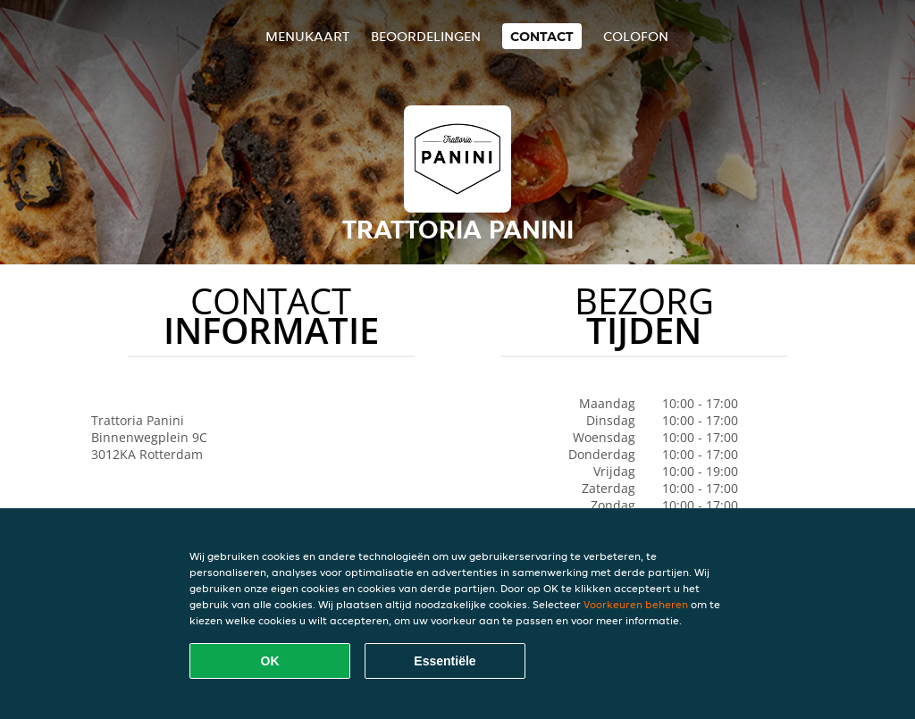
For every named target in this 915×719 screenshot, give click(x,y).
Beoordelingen (426, 36)
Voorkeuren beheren (635, 604)
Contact (542, 36)
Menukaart (307, 36)
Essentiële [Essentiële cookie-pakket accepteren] (444, 661)
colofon (635, 36)
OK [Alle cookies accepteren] (270, 661)
